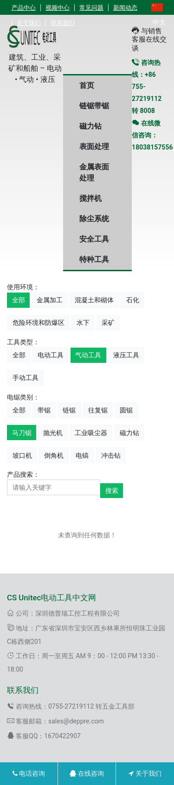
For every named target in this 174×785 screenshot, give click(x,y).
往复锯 (98, 410)
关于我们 (145, 773)
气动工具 (88, 355)
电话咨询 (29, 773)
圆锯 (126, 410)
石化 (132, 300)
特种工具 (94, 259)
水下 (83, 322)
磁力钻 (90, 126)
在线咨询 (86, 773)
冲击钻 (111, 455)
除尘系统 (94, 218)
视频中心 (57, 7)
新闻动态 (125, 7)
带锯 (44, 410)
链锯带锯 (94, 105)
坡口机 (22, 455)
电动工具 (51, 355)
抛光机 (53, 432)
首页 (86, 85)
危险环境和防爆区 (38, 322)
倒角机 (54, 455)
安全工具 (94, 239)
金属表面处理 (94, 172)
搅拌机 (90, 198)
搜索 (111, 490)
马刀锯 (22, 432)
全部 (18, 300)
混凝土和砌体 (94, 300)
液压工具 (126, 355)
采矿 (108, 322)
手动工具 (26, 377)
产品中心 (24, 7)
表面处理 (94, 146)
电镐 (82, 455)
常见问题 (91, 7)
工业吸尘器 (91, 432)
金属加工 (50, 300)
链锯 (69, 410)
